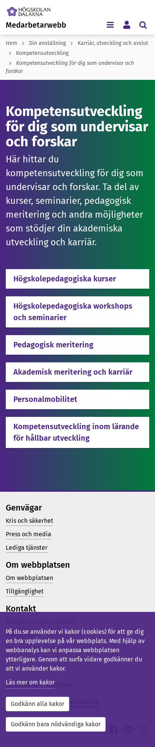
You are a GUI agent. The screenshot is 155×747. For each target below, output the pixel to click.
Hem (11, 43)
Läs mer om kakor (30, 682)
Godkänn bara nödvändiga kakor (56, 724)
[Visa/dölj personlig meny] (126, 24)
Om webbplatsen (29, 578)
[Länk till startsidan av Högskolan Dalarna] (34, 9)
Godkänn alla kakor (37, 703)
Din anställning (47, 43)
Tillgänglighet (25, 591)
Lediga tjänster (26, 547)
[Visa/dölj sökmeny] (143, 24)
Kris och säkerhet (29, 520)
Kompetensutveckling (42, 53)
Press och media (28, 534)
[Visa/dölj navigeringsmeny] (110, 24)
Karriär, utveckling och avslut (113, 43)
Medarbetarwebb (36, 25)
